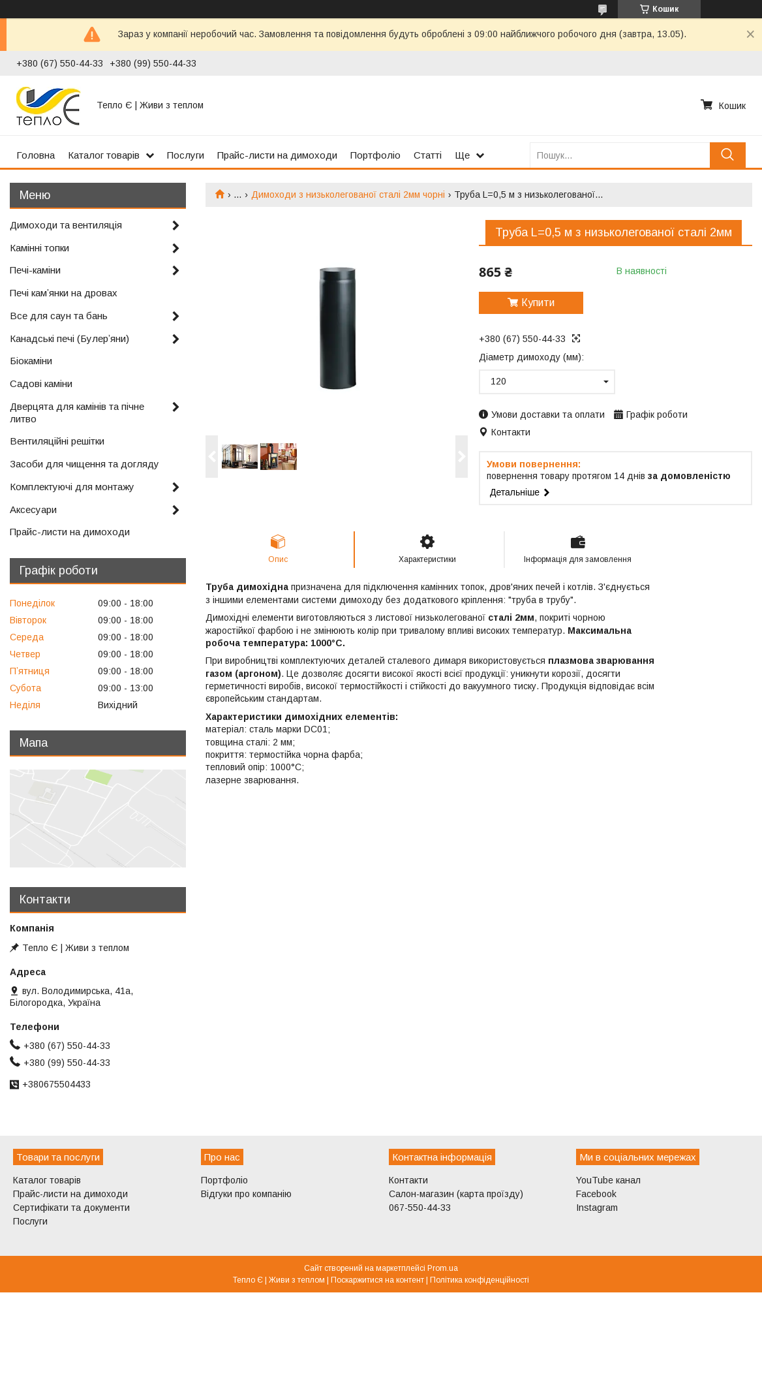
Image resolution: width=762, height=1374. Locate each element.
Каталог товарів (104, 155)
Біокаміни (31, 360)
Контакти (408, 1180)
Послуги (185, 155)
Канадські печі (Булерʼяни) (69, 338)
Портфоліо (375, 155)
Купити (538, 302)
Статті (428, 155)
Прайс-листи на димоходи (277, 155)
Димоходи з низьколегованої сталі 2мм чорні (348, 194)
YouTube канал (608, 1180)
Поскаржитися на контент (377, 1280)
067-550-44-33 (420, 1207)
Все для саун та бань (59, 315)
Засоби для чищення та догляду (84, 463)
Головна (35, 155)
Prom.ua (442, 1268)
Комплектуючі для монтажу (72, 486)
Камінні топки (39, 247)
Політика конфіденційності (479, 1280)
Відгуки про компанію (246, 1194)
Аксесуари (33, 509)
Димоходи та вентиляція (66, 224)
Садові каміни (41, 383)
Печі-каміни (35, 269)
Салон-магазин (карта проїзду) (456, 1194)
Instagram (597, 1207)
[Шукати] (728, 155)
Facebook (596, 1194)
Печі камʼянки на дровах (63, 292)
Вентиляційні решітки (57, 440)
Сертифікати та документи (71, 1207)
